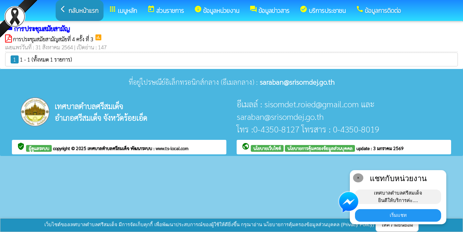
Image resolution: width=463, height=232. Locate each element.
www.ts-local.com (172, 148)
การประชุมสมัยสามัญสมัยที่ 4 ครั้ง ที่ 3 (54, 39)
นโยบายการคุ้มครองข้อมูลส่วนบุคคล (319, 148)
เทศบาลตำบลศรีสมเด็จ (109, 148)
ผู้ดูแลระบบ (39, 148)
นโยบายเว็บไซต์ (267, 148)
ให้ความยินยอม (397, 224)
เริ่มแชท (398, 215)
